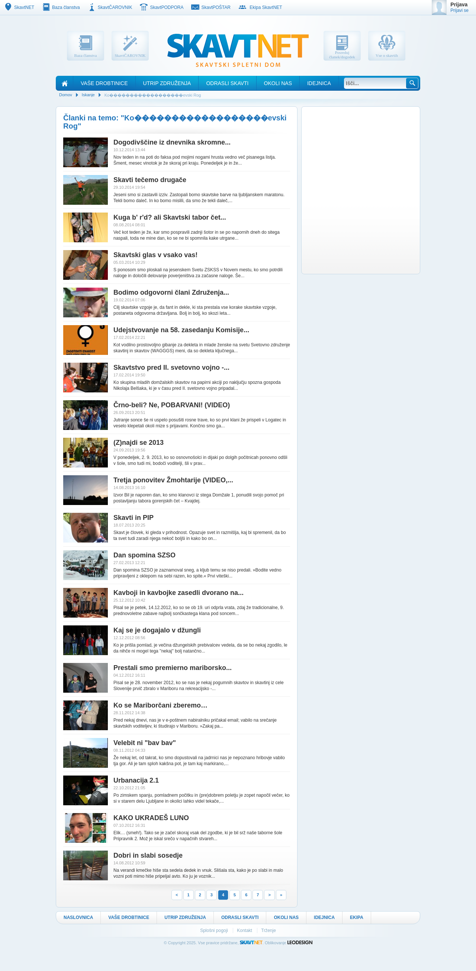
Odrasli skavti (227, 83)
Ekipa (356, 917)
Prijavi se (459, 10)
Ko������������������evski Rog (152, 95)
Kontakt (245, 930)
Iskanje (88, 95)
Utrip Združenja (167, 83)
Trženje (268, 930)
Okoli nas (278, 83)
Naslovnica (78, 917)
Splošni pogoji (214, 930)
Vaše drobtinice (104, 83)
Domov (65, 95)
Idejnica (319, 83)
